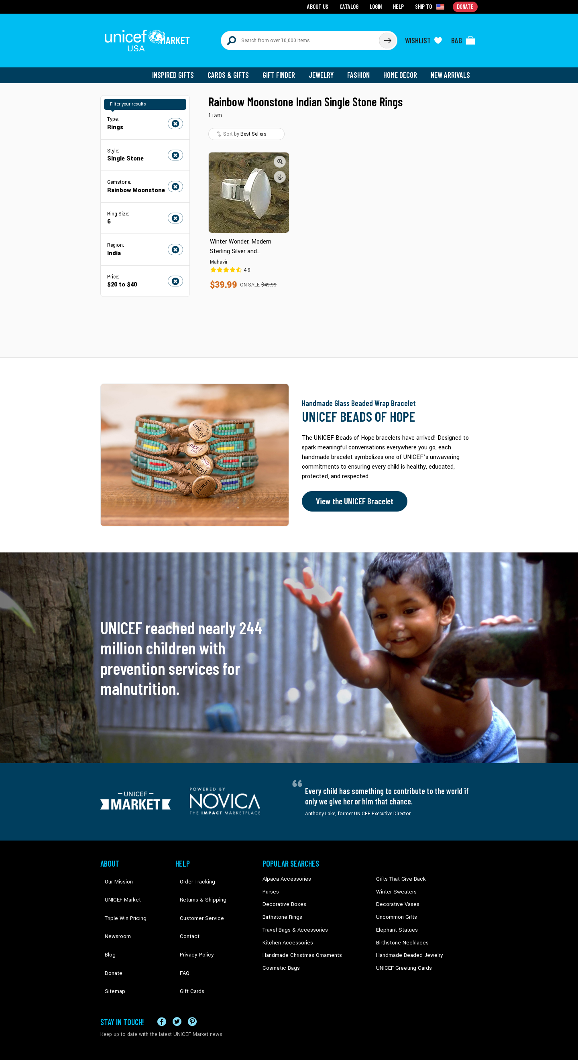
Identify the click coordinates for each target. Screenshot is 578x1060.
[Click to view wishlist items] (423, 37)
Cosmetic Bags (280, 957)
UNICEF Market (116, 883)
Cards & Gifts (234, 68)
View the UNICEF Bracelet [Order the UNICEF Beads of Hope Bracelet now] (352, 495)
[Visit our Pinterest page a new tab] (192, 984)
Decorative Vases (395, 896)
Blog (105, 920)
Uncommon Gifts (395, 908)
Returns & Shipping (196, 883)
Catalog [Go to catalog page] (351, 6)
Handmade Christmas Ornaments (300, 944)
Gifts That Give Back (398, 871)
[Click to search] (387, 37)
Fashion (361, 68)
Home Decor (402, 68)
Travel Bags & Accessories (292, 920)
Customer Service (194, 896)
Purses (270, 883)
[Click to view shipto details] (432, 6)
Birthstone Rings (281, 908)
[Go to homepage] (150, 37)
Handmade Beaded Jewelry (406, 944)
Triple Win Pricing (119, 896)
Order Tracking (191, 871)
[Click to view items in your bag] (463, 37)
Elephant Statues (395, 920)
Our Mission (114, 871)
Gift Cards (186, 944)
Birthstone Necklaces (399, 932)
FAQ (180, 932)
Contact (184, 908)
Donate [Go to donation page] (466, 6)
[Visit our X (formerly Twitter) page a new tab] (177, 984)
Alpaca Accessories (284, 871)
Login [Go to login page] (378, 6)
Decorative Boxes (282, 896)
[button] (280, 154)
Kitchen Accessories (285, 932)
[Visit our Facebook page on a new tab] (162, 984)
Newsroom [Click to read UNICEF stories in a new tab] (112, 908)
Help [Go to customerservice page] (400, 6)
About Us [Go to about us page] (321, 6)
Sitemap (109, 944)
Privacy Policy (190, 920)
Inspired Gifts (180, 68)
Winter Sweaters (394, 883)
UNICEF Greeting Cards (401, 957)
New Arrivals (451, 68)
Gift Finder (283, 68)
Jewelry (325, 68)
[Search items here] (300, 37)
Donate (108, 932)
